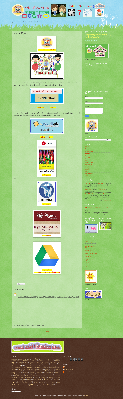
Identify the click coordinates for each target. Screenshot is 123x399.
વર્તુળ (24, 379)
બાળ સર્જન (21, 374)
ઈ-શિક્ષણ (57, 360)
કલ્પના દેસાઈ (32, 362)
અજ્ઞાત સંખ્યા (49, 359)
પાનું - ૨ (51, 137)
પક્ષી (42, 370)
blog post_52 (101, 183)
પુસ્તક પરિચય (25, 372)
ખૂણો (41, 364)
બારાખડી (57, 372)
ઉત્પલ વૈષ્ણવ (25, 362)
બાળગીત (38, 374)
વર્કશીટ (19, 379)
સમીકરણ (36, 382)
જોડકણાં (13, 369)
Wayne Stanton (88, 189)
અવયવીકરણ (26, 360)
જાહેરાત (23, 367)
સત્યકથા (25, 382)
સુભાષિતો (53, 382)
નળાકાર (25, 370)
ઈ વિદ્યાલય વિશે (89, 173)
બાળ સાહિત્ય (88, 153)
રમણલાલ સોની (44, 377)
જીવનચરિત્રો (38, 367)
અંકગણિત (35, 359)
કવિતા (38, 362)
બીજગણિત (57, 374)
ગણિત (18, 366)
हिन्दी (29, 359)
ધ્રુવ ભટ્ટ (14, 370)
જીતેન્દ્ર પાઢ (30, 367)
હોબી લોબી (87, 158)
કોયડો (59, 362)
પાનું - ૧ (42, 137)
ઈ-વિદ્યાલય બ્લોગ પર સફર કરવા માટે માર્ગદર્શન (97, 208)
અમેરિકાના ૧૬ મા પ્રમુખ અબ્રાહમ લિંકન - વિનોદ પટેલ (90, 246)
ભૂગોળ (22, 375)
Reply (19, 300)
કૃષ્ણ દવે (46, 362)
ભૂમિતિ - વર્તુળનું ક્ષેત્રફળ (90, 242)
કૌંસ (14, 364)
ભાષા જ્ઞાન (16, 375)
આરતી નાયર (46, 360)
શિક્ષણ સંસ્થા (42, 381)
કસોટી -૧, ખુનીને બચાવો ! (91, 253)
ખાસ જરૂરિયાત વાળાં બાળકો (32, 364)
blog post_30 (102, 189)
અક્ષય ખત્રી (43, 359)
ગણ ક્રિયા (46, 364)
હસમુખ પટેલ (24, 384)
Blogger (85, 395)
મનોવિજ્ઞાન (39, 375)
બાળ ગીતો (53, 107)
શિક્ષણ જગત (88, 167)
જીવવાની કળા (53, 367)
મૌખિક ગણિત (14, 377)
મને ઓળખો (33, 375)
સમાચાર (87, 171)
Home (47, 331)
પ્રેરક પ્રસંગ (39, 372)
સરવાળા (41, 382)
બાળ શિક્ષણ (14, 374)
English (86, 160)
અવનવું (19, 360)
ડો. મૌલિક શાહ (29, 369)
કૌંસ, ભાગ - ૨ (88, 256)
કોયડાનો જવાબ (53, 362)
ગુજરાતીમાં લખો (88, 169)
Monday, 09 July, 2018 (32, 294)
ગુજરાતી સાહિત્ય (29, 366)
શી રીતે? (48, 381)
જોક (58, 367)
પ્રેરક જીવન (32, 372)
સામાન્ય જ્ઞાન (47, 382)
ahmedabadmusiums (105, 194)
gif (17, 359)
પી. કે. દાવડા (18, 372)
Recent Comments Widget (107, 200)
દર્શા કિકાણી (40, 369)
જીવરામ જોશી (46, 367)
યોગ (22, 377)
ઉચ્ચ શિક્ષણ (19, 362)
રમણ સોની (37, 377)
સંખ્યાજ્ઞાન (19, 382)
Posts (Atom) (21, 335)
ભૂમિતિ (26, 375)
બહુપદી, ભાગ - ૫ (89, 259)
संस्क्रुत (25, 359)
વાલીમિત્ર (29, 379)
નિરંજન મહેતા (37, 370)
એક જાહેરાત (88, 250)
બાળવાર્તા (49, 374)
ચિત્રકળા (87, 155)
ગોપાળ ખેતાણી (37, 365)
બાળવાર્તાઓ (40, 107)
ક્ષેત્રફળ (22, 364)
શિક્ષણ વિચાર (36, 381)
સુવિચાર (19, 384)
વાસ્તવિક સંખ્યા (37, 379)
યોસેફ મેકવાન (28, 377)
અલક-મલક (13, 360)
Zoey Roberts (88, 183)
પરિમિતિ (46, 370)
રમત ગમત (51, 377)
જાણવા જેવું (17, 367)
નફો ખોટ (20, 370)
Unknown (66, 366)
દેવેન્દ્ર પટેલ (58, 369)
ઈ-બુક (52, 360)
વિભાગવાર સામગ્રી (89, 149)
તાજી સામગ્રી (88, 146)
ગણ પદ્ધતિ (53, 364)
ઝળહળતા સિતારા (21, 369)
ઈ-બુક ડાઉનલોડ (89, 162)
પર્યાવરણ (51, 370)
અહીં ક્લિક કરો (46, 175)
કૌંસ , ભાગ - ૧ (88, 262)
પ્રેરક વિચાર (46, 372)
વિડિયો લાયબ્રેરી (89, 151)
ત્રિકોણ (35, 369)
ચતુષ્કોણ (47, 365)
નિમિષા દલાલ (31, 370)
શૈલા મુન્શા (54, 381)
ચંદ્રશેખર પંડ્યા (53, 365)
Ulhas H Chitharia (89, 194)
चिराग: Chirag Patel (68, 369)
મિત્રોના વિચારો (88, 164)
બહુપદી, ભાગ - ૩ (89, 265)
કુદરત (42, 362)
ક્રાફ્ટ (18, 363)
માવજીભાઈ (51, 375)
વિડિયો (45, 379)
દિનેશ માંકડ (47, 369)
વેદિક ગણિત (21, 381)
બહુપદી (51, 372)
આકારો (40, 360)
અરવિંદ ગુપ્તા (56, 359)
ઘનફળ (42, 365)
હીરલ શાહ (33, 385)
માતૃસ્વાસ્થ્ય (45, 375)
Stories (20, 359)
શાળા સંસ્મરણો (29, 381)
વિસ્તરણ (13, 381)
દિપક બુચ (52, 369)
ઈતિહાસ (13, 362)
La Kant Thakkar (22, 294)
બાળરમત (44, 374)
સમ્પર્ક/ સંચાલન (88, 175)
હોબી (43, 384)
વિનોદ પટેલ (56, 379)
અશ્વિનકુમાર (34, 360)
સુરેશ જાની (67, 372)
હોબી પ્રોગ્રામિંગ (49, 384)
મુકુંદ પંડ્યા (57, 375)
